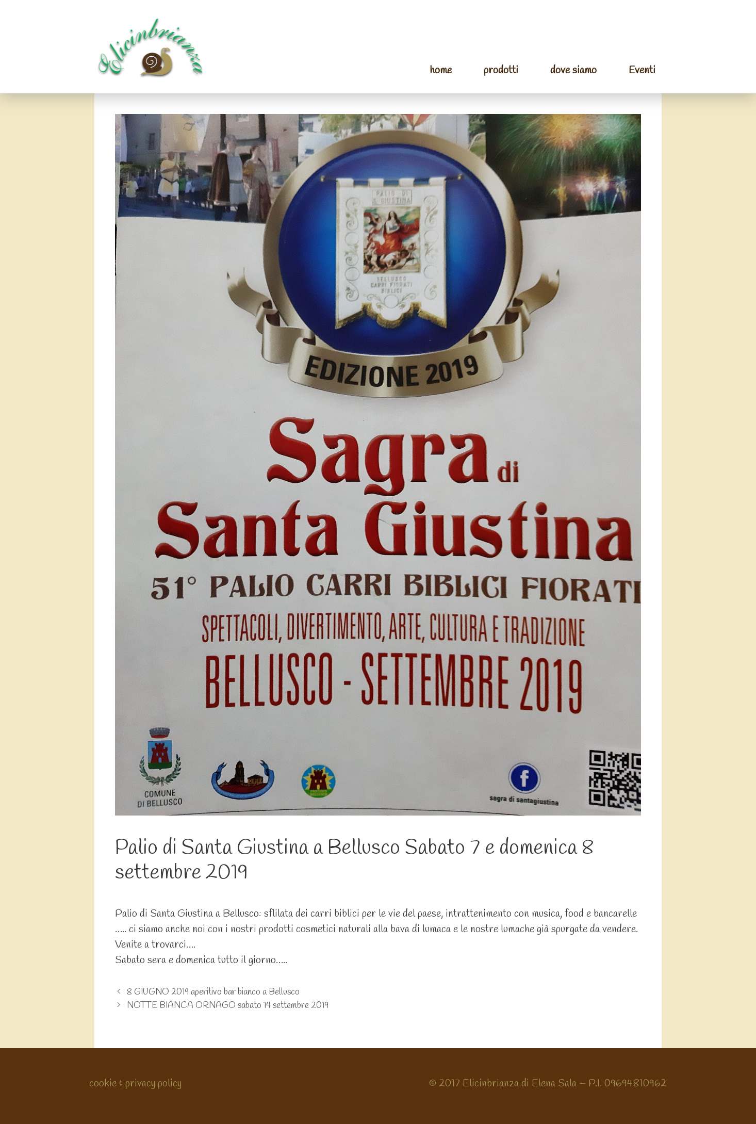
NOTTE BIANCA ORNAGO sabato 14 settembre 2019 (227, 1006)
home (441, 70)
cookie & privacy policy (135, 1083)
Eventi (642, 70)
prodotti (501, 70)
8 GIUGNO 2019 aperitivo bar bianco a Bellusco (213, 992)
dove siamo (573, 70)
